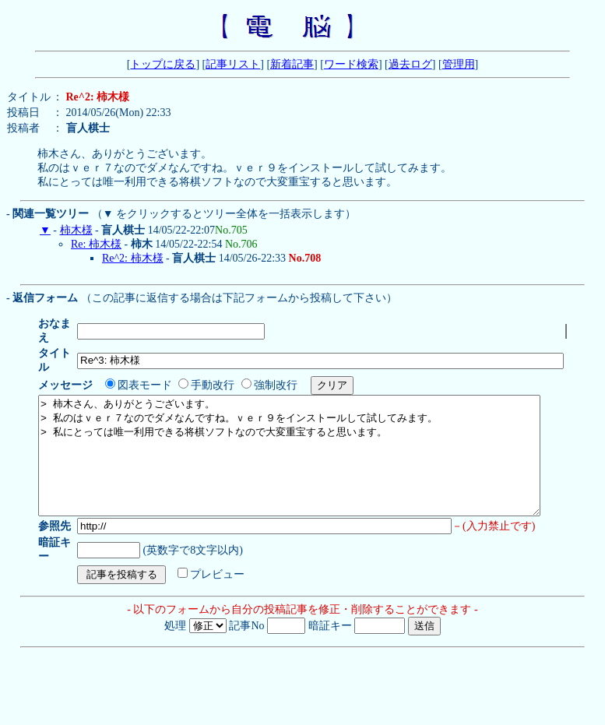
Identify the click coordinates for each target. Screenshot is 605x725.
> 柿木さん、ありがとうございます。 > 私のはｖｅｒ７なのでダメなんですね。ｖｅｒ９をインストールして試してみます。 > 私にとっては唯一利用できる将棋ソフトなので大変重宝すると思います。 (319, 443)
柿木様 (76, 230)
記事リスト (233, 64)
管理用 (458, 64)
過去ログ (410, 64)
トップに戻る (162, 64)
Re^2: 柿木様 (133, 258)
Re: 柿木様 (96, 244)
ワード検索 (351, 64)
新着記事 (292, 64)
